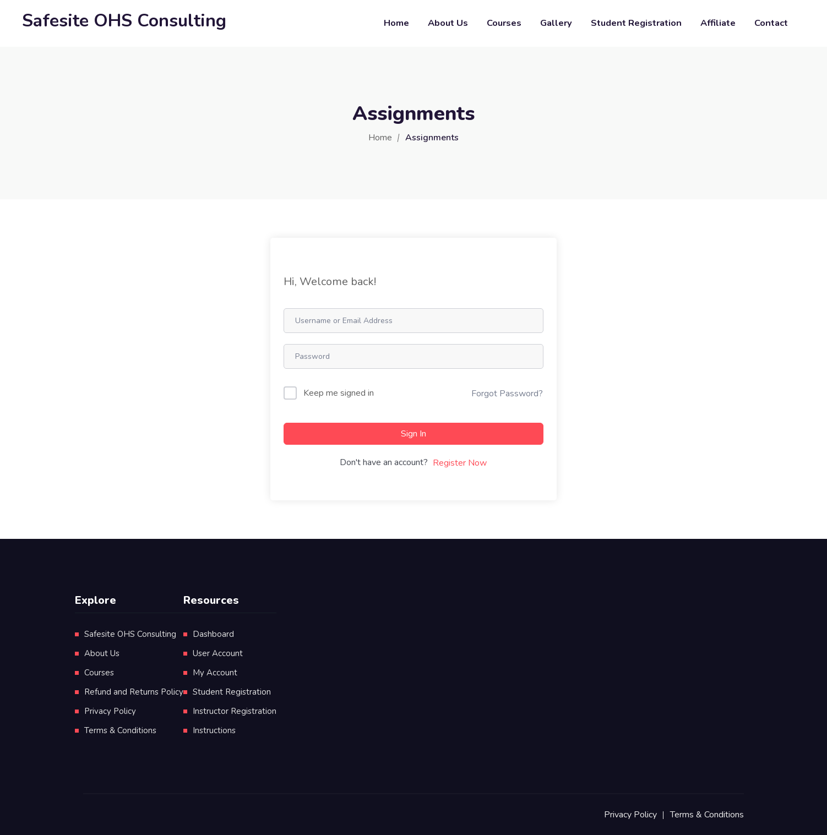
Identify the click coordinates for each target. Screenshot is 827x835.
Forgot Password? (507, 394)
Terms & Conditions (120, 730)
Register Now (460, 463)
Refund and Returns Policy (133, 691)
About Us (448, 23)
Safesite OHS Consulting (130, 634)
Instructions (214, 730)
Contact (771, 23)
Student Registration (636, 23)
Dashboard (213, 634)
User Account (218, 653)
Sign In (413, 434)
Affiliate (718, 23)
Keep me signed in (338, 393)
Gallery (556, 23)
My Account (215, 672)
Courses (504, 23)
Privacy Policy (110, 711)
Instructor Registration (234, 711)
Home (396, 23)
